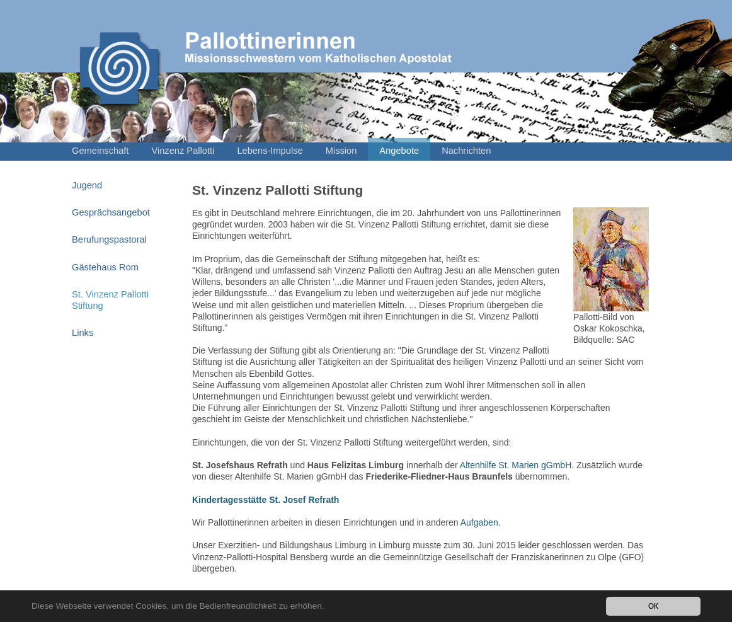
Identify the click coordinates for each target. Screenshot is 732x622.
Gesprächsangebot (111, 212)
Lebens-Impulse (269, 151)
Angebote (399, 151)
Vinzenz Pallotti (182, 151)
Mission (341, 151)
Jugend (87, 185)
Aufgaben (479, 522)
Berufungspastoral (109, 239)
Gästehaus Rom (105, 267)
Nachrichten (466, 151)
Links (82, 333)
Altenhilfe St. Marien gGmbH (515, 465)
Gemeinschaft (100, 151)
